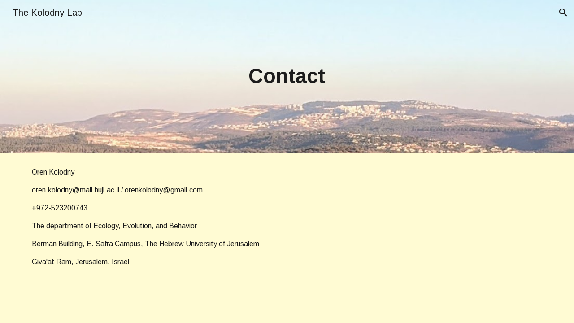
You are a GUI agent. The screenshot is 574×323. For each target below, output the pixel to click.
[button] (563, 12)
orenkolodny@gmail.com (164, 190)
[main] (287, 76)
